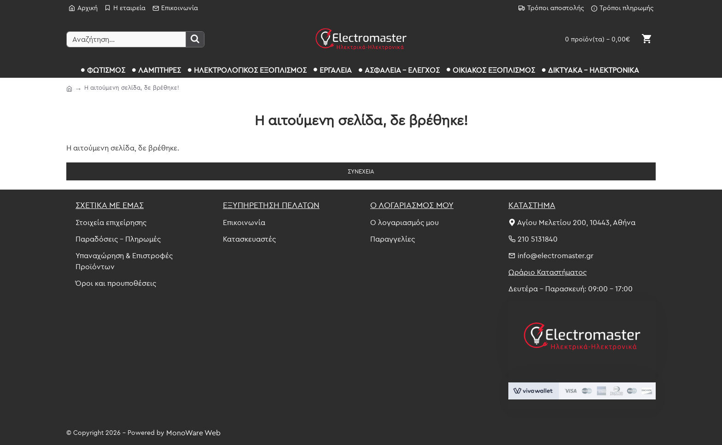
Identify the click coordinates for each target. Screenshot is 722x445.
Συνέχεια (361, 171)
